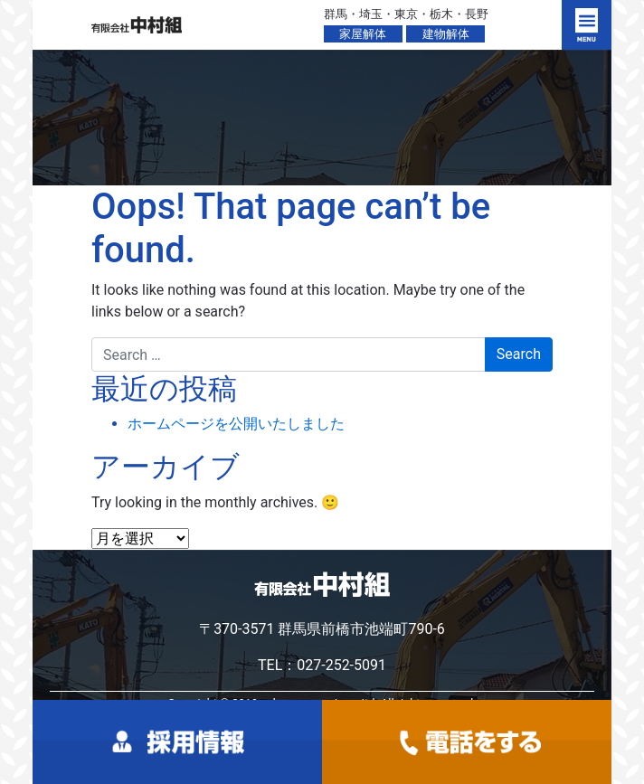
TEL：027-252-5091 (322, 665)
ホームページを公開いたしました (236, 423)
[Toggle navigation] (586, 25)
